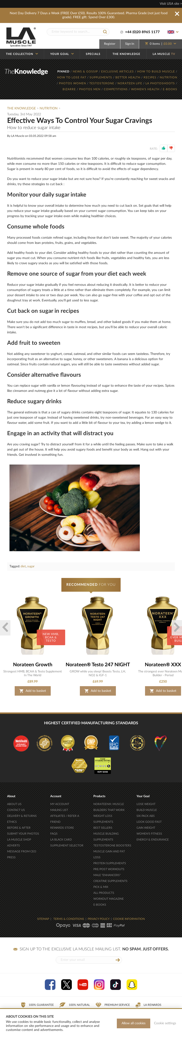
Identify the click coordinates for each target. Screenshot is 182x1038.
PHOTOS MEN (90, 89)
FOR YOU (91, 584)
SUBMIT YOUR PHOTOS (23, 833)
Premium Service (113, 1004)
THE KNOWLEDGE (126, 54)
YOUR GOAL (62, 54)
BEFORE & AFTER (19, 827)
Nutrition (49, 108)
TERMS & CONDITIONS (68, 918)
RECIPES (150, 77)
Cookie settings (165, 1023)
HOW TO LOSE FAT (72, 77)
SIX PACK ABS (145, 815)
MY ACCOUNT (59, 804)
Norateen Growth (32, 664)
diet (23, 566)
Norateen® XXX (163, 664)
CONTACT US (16, 810)
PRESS (11, 857)
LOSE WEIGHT (145, 804)
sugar (31, 566)
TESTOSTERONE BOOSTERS (112, 845)
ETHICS (12, 821)
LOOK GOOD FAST (149, 821)
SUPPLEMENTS (101, 77)
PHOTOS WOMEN (73, 83)
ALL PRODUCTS (103, 892)
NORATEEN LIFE (130, 83)
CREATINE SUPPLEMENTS (110, 881)
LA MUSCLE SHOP (19, 839)
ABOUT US (14, 804)
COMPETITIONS (116, 89)
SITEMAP (43, 918)
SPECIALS (93, 54)
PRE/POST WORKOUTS (108, 869)
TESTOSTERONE (102, 83)
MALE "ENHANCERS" (107, 875)
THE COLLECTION (22, 54)
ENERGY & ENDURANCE (152, 839)
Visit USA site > (171, 3)
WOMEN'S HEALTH (145, 89)
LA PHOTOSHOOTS (161, 83)
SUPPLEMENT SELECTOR (66, 845)
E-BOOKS (170, 89)
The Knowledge (21, 108)
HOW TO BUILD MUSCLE (156, 71)
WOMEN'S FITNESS (149, 833)
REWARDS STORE (62, 827)
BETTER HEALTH (128, 77)
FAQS (54, 833)
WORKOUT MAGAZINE (108, 898)
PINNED (63, 71)
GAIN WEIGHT (145, 827)
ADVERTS (13, 845)
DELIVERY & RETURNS (22, 815)
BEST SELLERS (102, 827)
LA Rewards (148, 1004)
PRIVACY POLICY (98, 918)
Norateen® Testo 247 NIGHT (98, 664)
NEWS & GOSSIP (86, 71)
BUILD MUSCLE (146, 810)
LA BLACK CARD (61, 839)
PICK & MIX (100, 887)
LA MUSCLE (164, 54)
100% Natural (74, 1004)
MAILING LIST (59, 810)
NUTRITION (168, 77)
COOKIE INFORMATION (129, 918)
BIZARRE (70, 89)
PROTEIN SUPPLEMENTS (109, 863)
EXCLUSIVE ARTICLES (118, 71)
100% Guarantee (37, 1004)
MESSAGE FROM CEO (21, 851)
